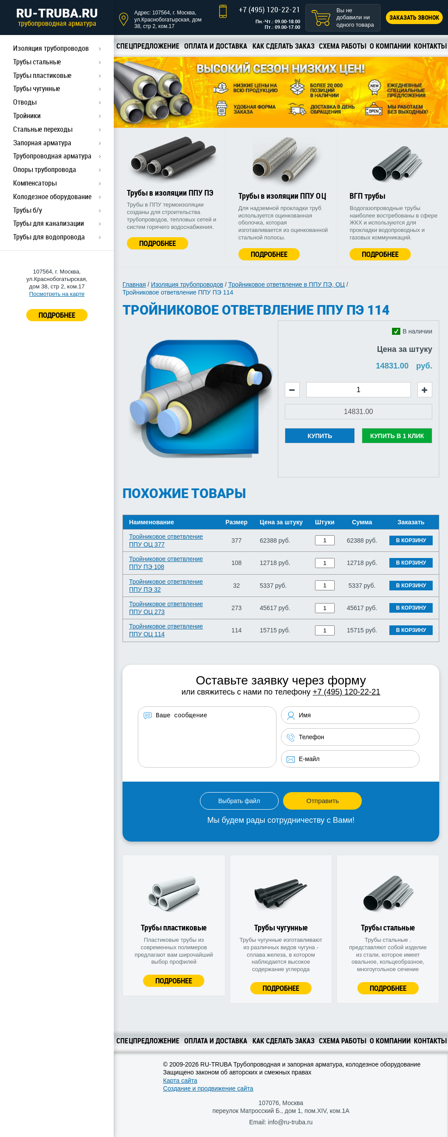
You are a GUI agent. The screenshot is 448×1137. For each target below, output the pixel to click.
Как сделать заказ (283, 46)
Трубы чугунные (36, 88)
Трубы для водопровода (49, 237)
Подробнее (157, 243)
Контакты (430, 46)
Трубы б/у (27, 210)
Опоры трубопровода (44, 169)
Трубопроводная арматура (52, 156)
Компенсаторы (34, 183)
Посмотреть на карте (56, 294)
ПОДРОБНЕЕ (56, 315)
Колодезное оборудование (52, 196)
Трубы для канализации (48, 223)
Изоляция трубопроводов (51, 48)
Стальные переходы (42, 129)
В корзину (411, 540)
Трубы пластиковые (42, 75)
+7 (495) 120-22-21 (269, 9)
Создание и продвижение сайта (208, 1088)
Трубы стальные (37, 62)
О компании (390, 46)
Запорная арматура (42, 142)
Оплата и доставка (215, 46)
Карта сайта (180, 1080)
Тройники (27, 115)
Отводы (24, 102)
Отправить (322, 800)
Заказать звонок (414, 17)
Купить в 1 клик (397, 435)
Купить (320, 435)
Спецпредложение (147, 46)
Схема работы (342, 46)
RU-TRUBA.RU (57, 17)
